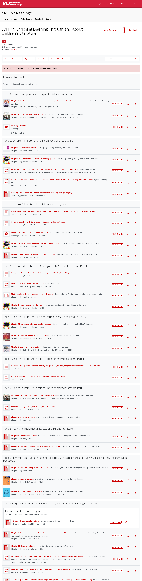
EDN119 (14, 49)
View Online (117, 103)
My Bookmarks (26, 19)
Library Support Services (130, 4)
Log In (48, 19)
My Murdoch (115, 4)
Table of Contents (12, 59)
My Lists (14, 19)
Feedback (39, 19)
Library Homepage (102, 4)
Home (5, 19)
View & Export (111, 30)
